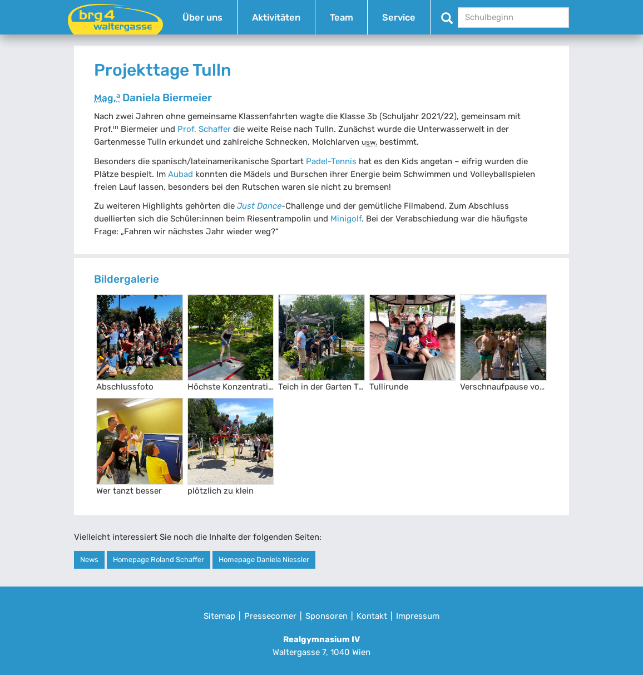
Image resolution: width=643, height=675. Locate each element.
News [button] (89, 559)
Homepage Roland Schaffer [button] (158, 559)
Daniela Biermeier (153, 97)
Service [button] (399, 17)
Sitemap (219, 616)
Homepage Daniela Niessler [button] (264, 559)
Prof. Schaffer (204, 129)
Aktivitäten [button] (276, 17)
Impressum (417, 616)
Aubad (180, 174)
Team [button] (341, 17)
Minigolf (346, 219)
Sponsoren (326, 616)
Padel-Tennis (331, 161)
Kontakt (372, 616)
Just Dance (259, 206)
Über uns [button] (202, 17)
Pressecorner (270, 616)
